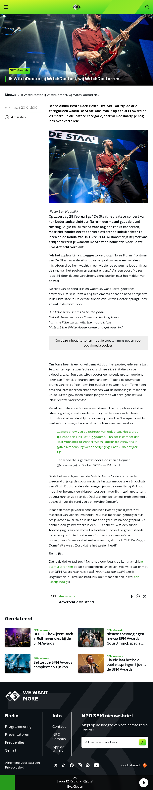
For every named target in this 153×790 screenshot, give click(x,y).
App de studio (58, 749)
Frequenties (15, 742)
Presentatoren (17, 734)
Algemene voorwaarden (22, 762)
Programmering (18, 727)
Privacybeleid (14, 767)
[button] (143, 782)
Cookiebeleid (130, 765)
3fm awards (66, 596)
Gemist (10, 750)
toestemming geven (119, 340)
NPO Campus (59, 737)
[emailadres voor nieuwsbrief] (114, 742)
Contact (59, 727)
